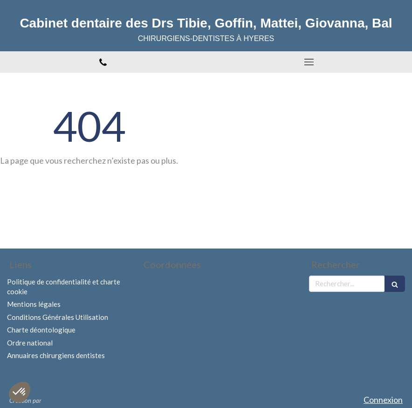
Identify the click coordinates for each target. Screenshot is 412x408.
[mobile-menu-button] (309, 62)
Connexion (383, 399)
